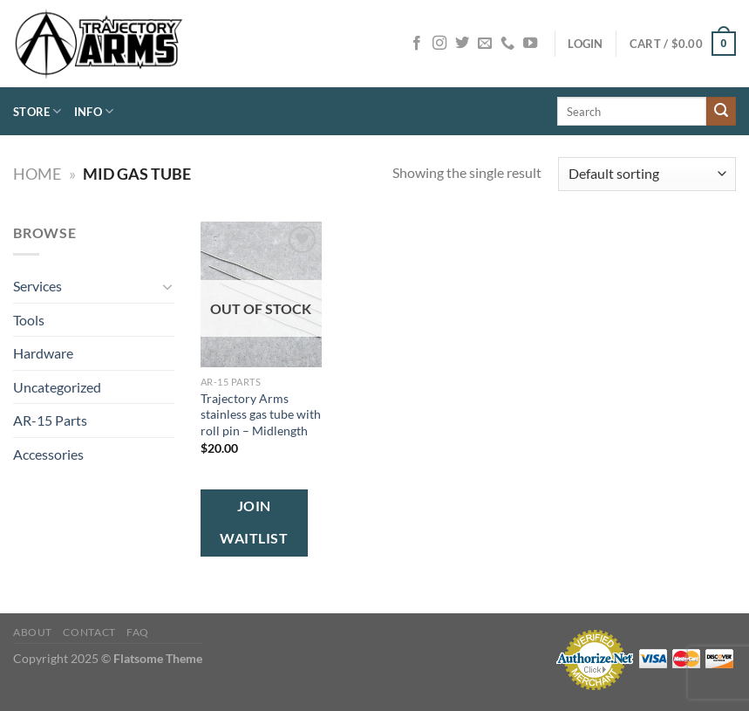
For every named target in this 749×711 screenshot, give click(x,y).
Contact (89, 632)
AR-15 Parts (50, 420)
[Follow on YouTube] (530, 43)
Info (93, 111)
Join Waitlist (254, 522)
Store (37, 111)
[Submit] (721, 111)
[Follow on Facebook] (417, 43)
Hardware (43, 353)
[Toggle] (167, 286)
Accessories (48, 454)
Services (37, 285)
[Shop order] (647, 174)
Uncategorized (57, 387)
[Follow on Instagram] (439, 43)
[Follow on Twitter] (462, 43)
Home (37, 173)
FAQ (137, 632)
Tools (28, 319)
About (32, 632)
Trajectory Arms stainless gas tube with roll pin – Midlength (261, 414)
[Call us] (507, 43)
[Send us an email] (485, 43)
